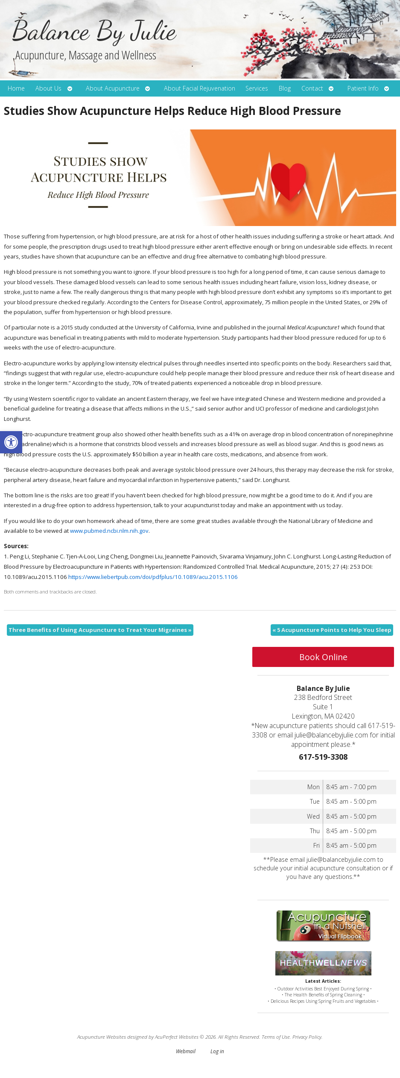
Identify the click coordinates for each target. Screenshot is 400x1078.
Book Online (323, 657)
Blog (285, 88)
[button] (11, 442)
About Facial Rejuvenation (199, 88)
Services (256, 88)
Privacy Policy (306, 1036)
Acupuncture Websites (101, 1036)
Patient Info (363, 88)
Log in (217, 1051)
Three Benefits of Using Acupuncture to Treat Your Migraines (100, 630)
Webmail (186, 1051)
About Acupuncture (113, 88)
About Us (48, 88)
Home (16, 88)
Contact (312, 88)
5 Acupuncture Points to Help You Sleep (331, 630)
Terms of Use (276, 1036)
